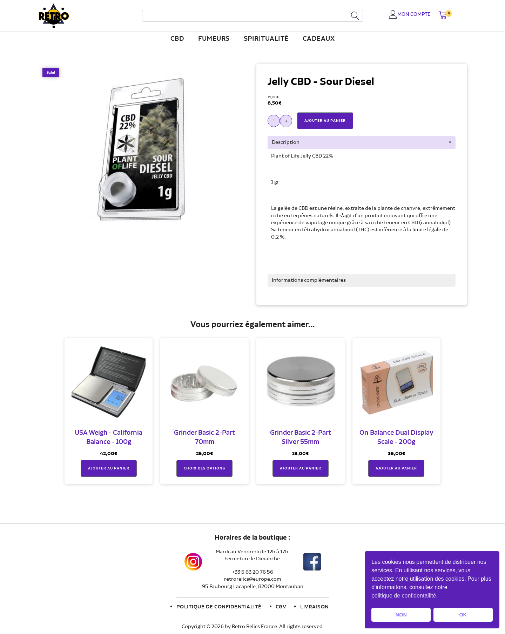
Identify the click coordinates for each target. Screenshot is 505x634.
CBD (177, 39)
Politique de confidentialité (219, 607)
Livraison (314, 607)
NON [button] (401, 615)
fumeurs (214, 39)
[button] (443, 15)
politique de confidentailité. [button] (404, 596)
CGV (281, 607)
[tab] (362, 142)
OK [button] (463, 615)
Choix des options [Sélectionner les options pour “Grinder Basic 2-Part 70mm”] (204, 469)
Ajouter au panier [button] (108, 469)
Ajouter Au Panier (325, 121)
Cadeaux (319, 39)
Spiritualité (266, 39)
